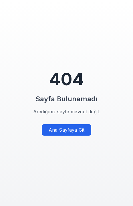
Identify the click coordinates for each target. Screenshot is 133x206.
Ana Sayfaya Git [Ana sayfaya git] (66, 130)
